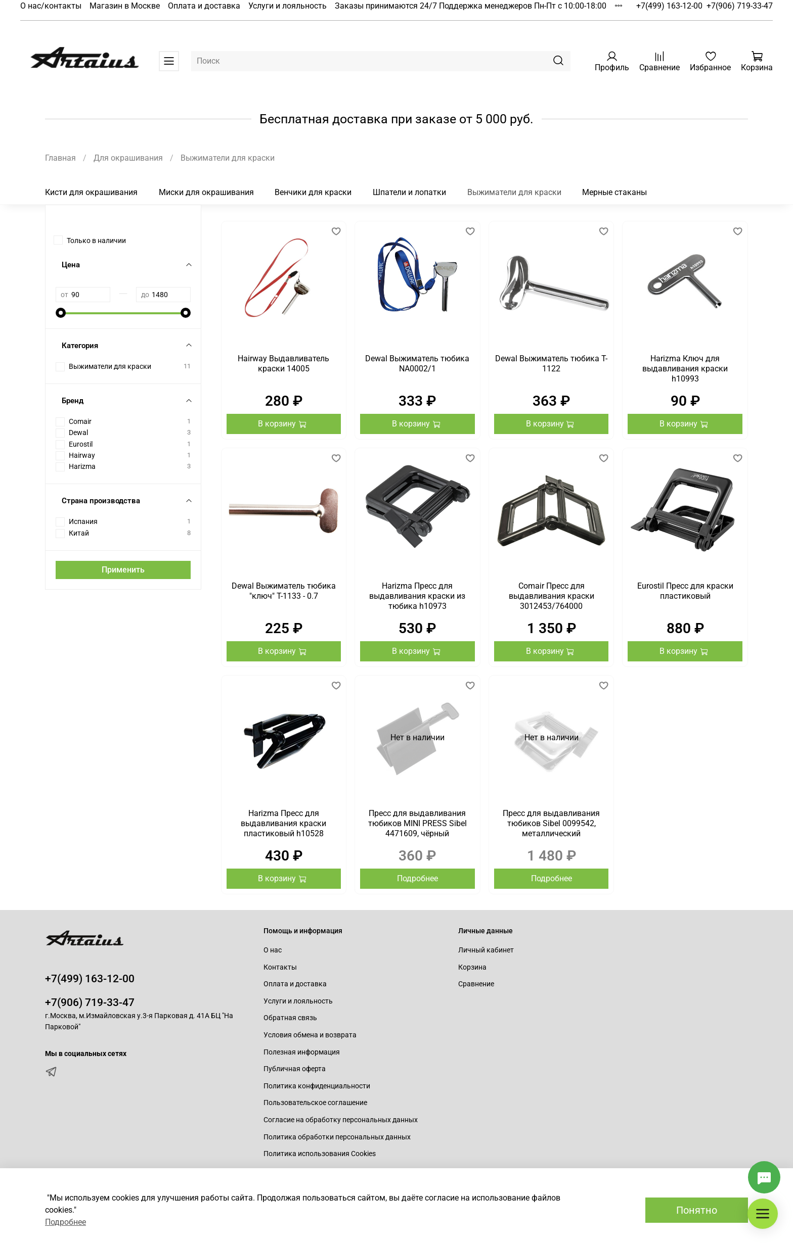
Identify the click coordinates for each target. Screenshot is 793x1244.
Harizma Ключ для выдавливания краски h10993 (685, 369)
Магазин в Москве (125, 6)
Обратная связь (290, 1018)
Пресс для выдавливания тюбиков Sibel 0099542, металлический (551, 823)
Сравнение (476, 984)
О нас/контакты (50, 6)
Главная (60, 158)
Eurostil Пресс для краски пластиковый (685, 591)
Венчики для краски (313, 192)
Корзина (472, 967)
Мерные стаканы (614, 192)
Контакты (280, 967)
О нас (272, 950)
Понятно (696, 1210)
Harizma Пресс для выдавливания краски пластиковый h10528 (283, 823)
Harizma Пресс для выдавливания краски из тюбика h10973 (417, 596)
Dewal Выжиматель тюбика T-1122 (551, 363)
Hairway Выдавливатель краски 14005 (283, 363)
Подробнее (417, 878)
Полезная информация (301, 1052)
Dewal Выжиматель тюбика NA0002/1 (417, 363)
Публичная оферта (294, 1069)
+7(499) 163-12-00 (669, 6)
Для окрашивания (128, 158)
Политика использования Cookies (319, 1154)
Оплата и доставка (204, 6)
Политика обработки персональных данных (337, 1137)
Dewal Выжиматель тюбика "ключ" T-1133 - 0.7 (284, 591)
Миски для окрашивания (206, 192)
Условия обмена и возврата (310, 1035)
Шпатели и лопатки (409, 192)
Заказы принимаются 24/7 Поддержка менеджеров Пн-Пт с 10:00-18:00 (470, 6)
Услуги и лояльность (287, 6)
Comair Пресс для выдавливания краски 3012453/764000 (551, 596)
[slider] (60, 312)
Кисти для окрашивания (91, 192)
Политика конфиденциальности (316, 1086)
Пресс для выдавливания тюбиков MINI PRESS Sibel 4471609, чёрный (417, 823)
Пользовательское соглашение (315, 1102)
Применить (123, 570)
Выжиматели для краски (514, 192)
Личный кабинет (486, 950)
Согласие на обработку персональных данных (340, 1120)
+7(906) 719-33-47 (740, 6)
